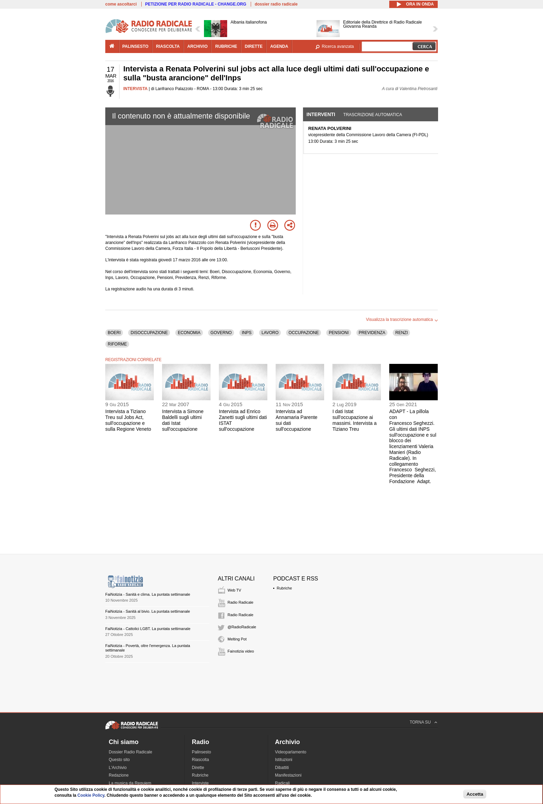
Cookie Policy (91, 795)
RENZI (401, 332)
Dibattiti (282, 767)
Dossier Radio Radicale (130, 752)
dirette (253, 46)
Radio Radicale (240, 602)
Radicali (282, 783)
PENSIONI (338, 332)
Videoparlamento (290, 752)
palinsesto (135, 46)
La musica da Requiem (130, 783)
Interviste (200, 783)
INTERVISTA (135, 88)
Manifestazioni (288, 775)
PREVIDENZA (372, 332)
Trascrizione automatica (372, 114)
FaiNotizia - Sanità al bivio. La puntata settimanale (147, 611)
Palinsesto (201, 752)
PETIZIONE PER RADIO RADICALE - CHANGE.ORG (195, 4)
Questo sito (119, 759)
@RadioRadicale (242, 627)
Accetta (474, 794)
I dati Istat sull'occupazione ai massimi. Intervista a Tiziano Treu (354, 420)
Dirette (198, 767)
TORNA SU (420, 722)
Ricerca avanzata (338, 46)
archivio (197, 46)
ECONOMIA (189, 332)
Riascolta (200, 759)
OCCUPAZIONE (303, 332)
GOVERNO (221, 332)
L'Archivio (118, 767)
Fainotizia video (241, 651)
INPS (246, 332)
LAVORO (269, 332)
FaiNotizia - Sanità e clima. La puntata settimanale (147, 594)
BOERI (114, 332)
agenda (279, 46)
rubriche (226, 46)
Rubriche (284, 588)
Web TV (234, 590)
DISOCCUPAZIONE (149, 332)
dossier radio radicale (276, 4)
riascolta (168, 46)
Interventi (320, 114)
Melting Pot (237, 639)
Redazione (118, 775)
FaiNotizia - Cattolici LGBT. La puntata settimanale (147, 629)
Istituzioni (283, 759)
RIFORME (117, 344)
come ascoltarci (121, 4)
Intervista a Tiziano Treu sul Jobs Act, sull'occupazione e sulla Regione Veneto (128, 420)
